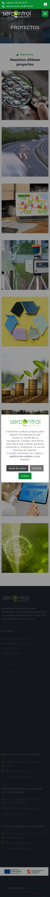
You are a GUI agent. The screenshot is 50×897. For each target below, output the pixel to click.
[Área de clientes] (45, 5)
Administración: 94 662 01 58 (17, 6)
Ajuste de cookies (17, 468)
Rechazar (36, 468)
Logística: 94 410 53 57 (14, 2)
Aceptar (25, 476)
